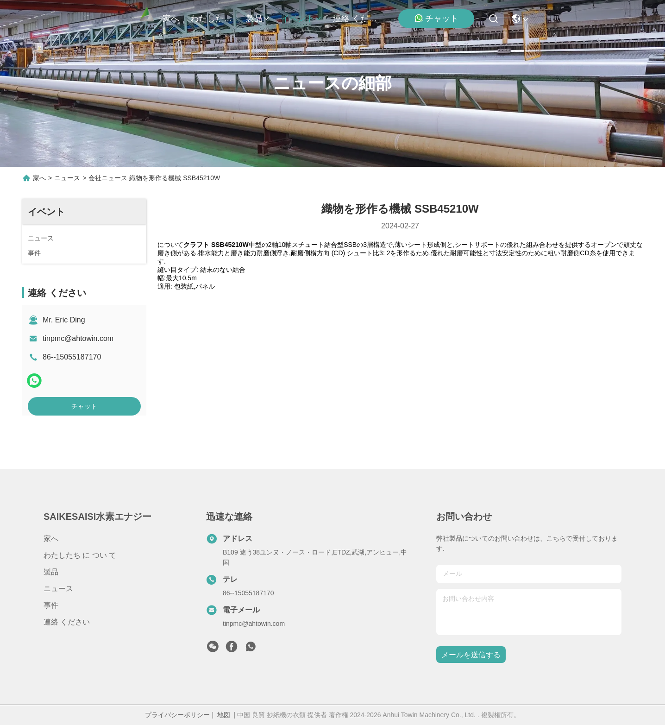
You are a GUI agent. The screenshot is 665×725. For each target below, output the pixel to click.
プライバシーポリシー (177, 715)
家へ (171, 18)
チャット (436, 18)
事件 (51, 605)
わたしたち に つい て (212, 18)
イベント (301, 18)
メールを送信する (471, 655)
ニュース (67, 178)
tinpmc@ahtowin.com (78, 338)
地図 (223, 715)
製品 (258, 18)
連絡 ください (355, 18)
